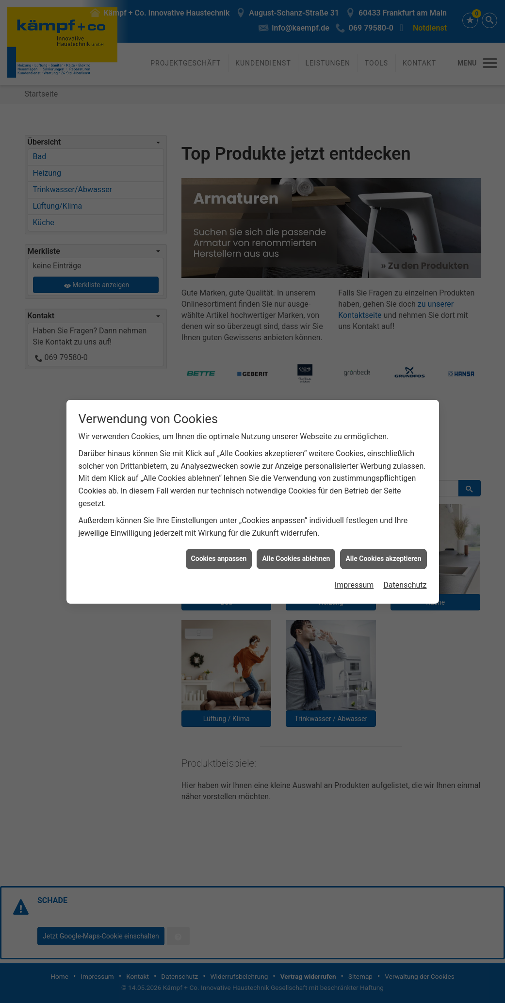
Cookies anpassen (219, 540)
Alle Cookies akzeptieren (383, 540)
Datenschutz (404, 567)
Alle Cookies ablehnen (296, 540)
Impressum (354, 567)
